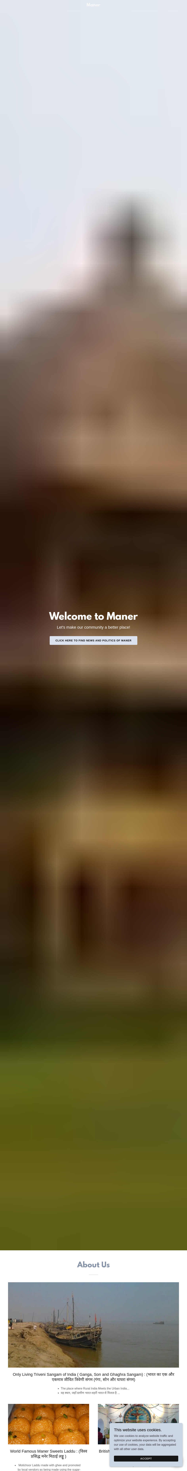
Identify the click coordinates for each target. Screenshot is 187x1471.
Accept (146, 1458)
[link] (93, 5)
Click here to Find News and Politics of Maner (94, 640)
